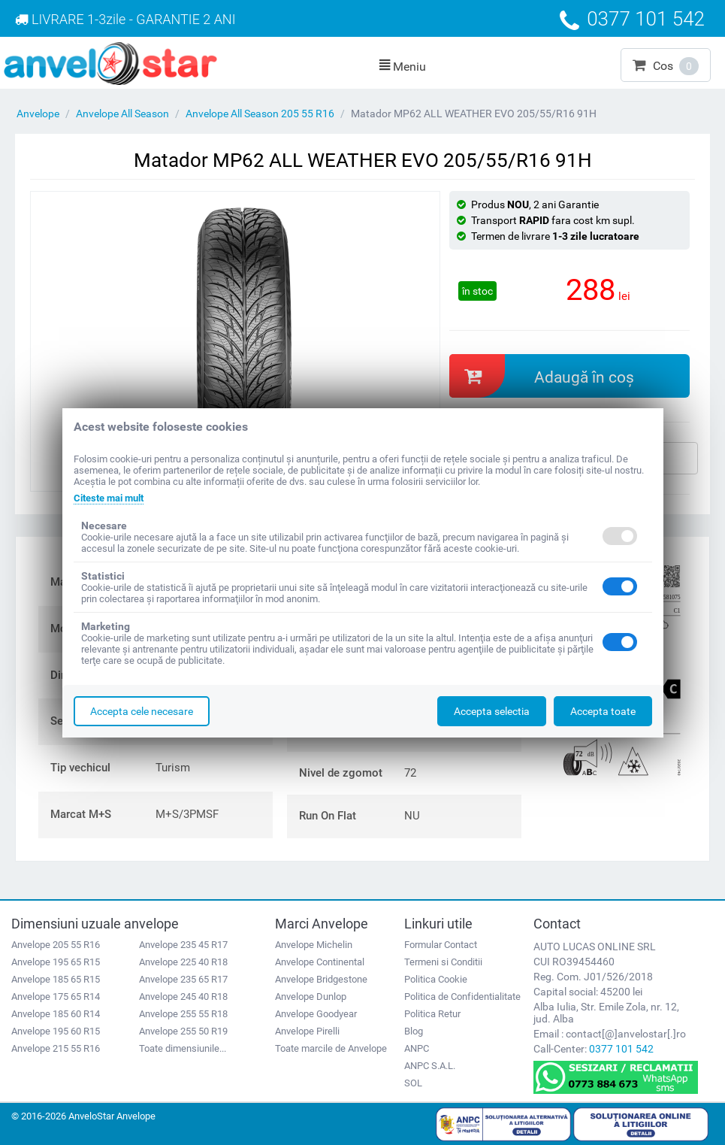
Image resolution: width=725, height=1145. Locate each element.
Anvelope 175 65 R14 (55, 996)
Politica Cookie (435, 979)
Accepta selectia (492, 711)
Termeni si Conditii (443, 962)
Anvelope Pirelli (307, 1031)
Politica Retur (432, 1013)
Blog (413, 1031)
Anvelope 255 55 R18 (183, 1013)
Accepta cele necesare (141, 711)
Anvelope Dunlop (310, 996)
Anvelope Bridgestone (321, 979)
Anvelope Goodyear (316, 1013)
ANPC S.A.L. (429, 1065)
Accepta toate (603, 711)
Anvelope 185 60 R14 (55, 1013)
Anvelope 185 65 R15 (55, 979)
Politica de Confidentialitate (462, 996)
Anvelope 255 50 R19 (183, 1031)
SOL (413, 1083)
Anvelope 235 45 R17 (183, 944)
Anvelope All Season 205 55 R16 (260, 114)
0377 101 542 (621, 1049)
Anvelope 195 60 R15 (55, 1031)
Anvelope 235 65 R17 (183, 979)
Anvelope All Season (122, 114)
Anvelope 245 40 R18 (183, 996)
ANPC (416, 1048)
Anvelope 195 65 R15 (55, 962)
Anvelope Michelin (313, 944)
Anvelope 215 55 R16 (55, 1048)
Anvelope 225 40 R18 (183, 962)
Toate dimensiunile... (182, 1048)
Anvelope (38, 114)
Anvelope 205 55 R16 (55, 944)
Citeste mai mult (113, 498)
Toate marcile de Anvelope (331, 1048)
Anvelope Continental (319, 962)
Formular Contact (440, 944)
